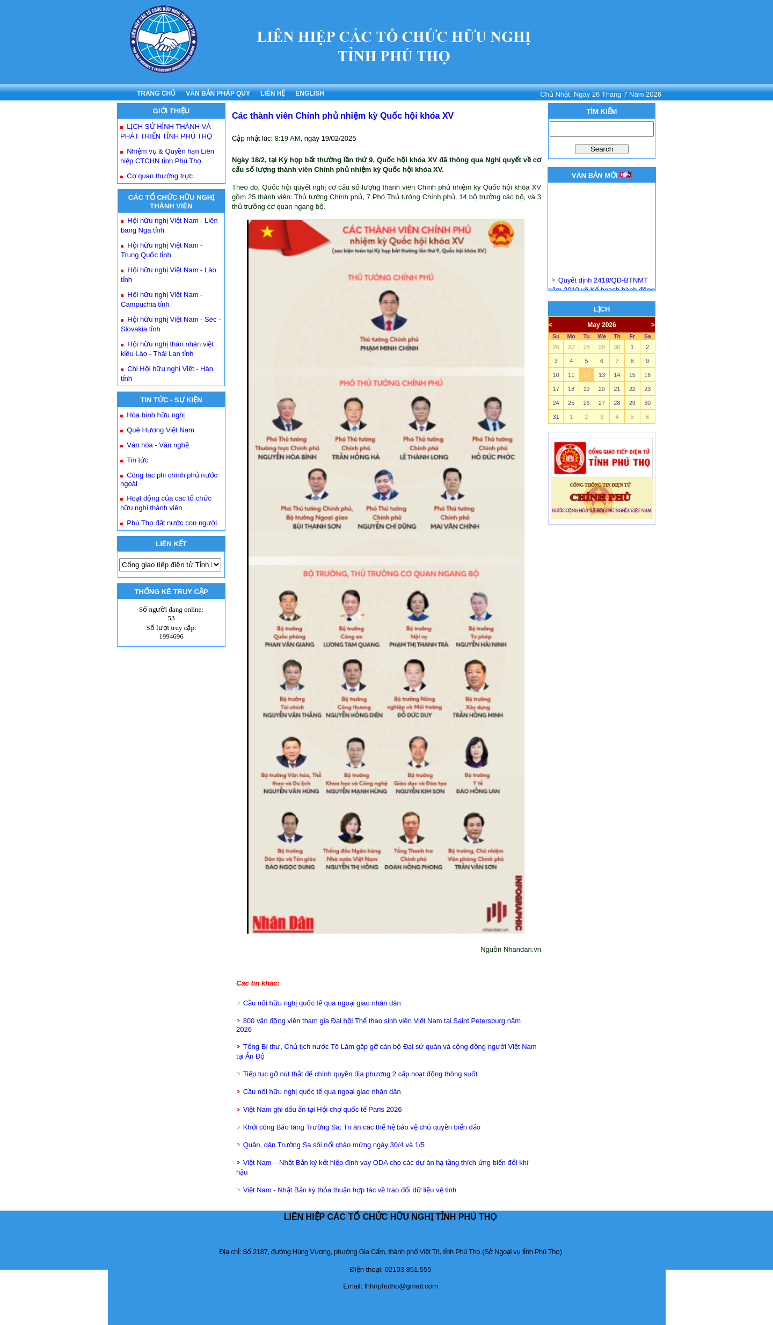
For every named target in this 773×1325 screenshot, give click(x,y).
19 (587, 389)
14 (617, 375)
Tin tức (137, 460)
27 (571, 347)
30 (617, 347)
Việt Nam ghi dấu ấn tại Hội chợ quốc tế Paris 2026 (322, 1109)
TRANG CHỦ (156, 93)
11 (571, 375)
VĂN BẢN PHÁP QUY (218, 93)
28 (587, 347)
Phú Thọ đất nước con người (172, 523)
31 (556, 417)
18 (571, 389)
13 (602, 375)
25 (571, 403)
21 (617, 389)
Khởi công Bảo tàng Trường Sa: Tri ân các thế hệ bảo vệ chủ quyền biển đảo (361, 1127)
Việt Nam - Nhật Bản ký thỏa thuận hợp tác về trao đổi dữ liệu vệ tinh (350, 1190)
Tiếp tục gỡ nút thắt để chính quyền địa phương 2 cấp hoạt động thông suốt (360, 1074)
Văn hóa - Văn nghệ (157, 445)
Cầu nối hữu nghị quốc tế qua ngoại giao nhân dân (322, 1003)
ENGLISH (309, 93)
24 (556, 403)
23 (647, 389)
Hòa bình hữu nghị (156, 415)
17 (556, 389)
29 (602, 347)
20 (602, 389)
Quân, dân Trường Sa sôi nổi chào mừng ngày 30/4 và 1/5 (334, 1145)
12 (587, 375)
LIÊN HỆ (272, 93)
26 (556, 347)
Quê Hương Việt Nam (160, 430)
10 (556, 375)
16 (647, 375)
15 (632, 375)
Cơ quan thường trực (160, 176)
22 (632, 389)
